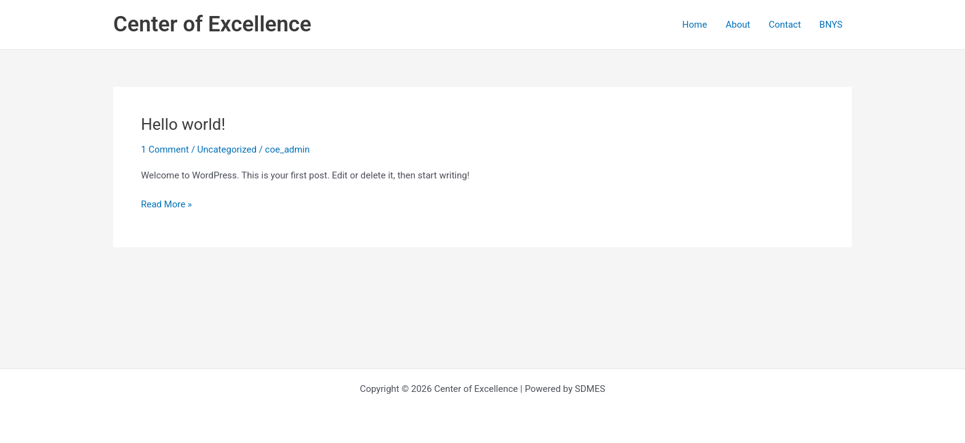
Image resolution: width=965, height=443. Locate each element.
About (738, 24)
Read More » (166, 203)
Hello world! (183, 124)
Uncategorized (227, 149)
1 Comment (165, 149)
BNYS (831, 24)
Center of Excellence (212, 24)
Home (695, 24)
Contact (785, 24)
